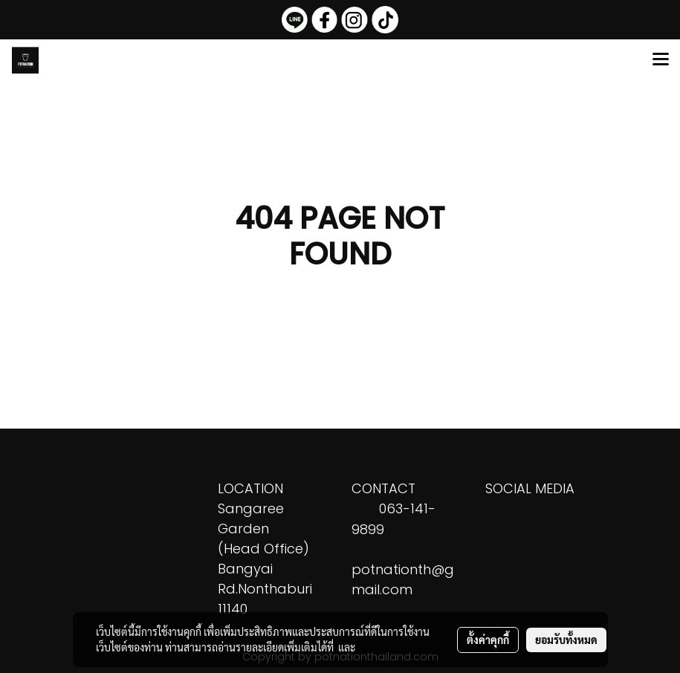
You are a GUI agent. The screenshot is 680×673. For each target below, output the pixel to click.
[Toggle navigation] (660, 60)
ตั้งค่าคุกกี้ (488, 639)
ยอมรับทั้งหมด (566, 639)
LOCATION (250, 488)
